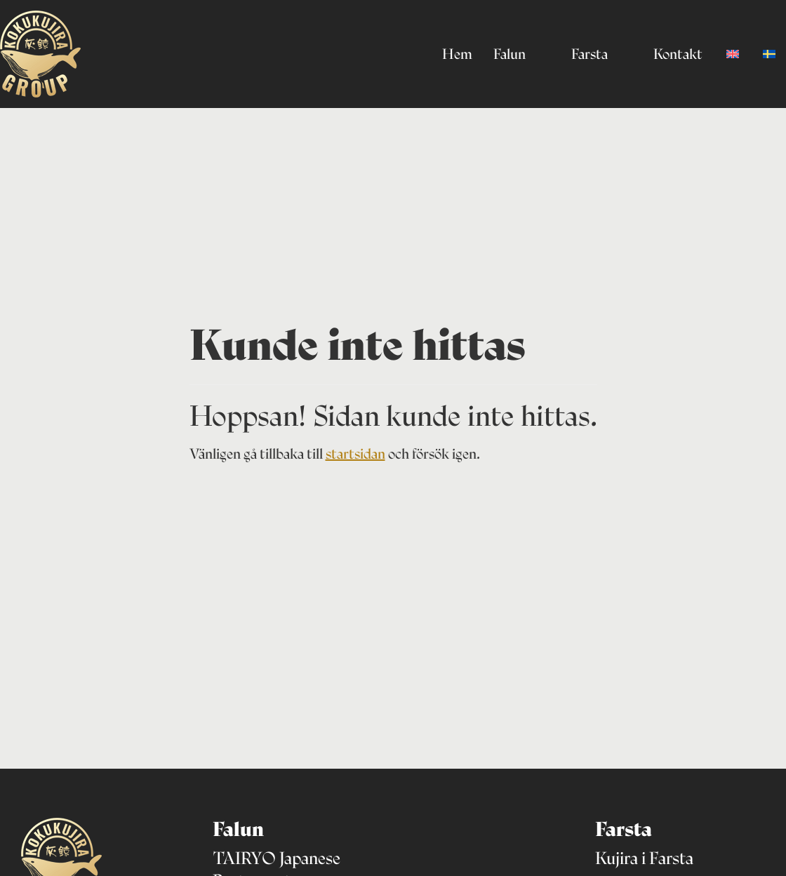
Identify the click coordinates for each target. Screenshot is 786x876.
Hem (457, 54)
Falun (509, 54)
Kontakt (677, 54)
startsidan (355, 454)
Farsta (589, 54)
